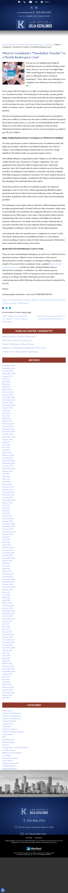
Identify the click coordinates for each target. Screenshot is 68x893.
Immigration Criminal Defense (15, 747)
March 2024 (7, 421)
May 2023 (6, 447)
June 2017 (6, 626)
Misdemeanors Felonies (12, 753)
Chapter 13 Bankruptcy (12, 716)
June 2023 (6, 445)
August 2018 (7, 589)
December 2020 (8, 524)
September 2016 (8, 647)
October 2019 (7, 555)
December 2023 (8, 429)
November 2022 (8, 463)
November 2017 (8, 613)
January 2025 (7, 395)
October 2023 (7, 434)
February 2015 (8, 687)
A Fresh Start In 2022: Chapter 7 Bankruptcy (20, 352)
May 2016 (6, 658)
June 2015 (6, 676)
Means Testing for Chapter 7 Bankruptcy (19, 336)
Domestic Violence (9, 729)
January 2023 (7, 458)
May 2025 (6, 384)
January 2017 (7, 637)
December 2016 (8, 640)
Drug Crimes (7, 734)
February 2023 (8, 455)
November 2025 (8, 368)
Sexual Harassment (10, 758)
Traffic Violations (9, 766)
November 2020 (8, 526)
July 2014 (6, 698)
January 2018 (7, 608)
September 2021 (8, 500)
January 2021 (7, 521)
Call (24, 2)
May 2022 (6, 479)
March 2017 (7, 632)
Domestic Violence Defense (13, 732)
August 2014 (7, 695)
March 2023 (7, 452)
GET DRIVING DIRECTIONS (35, 849)
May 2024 (6, 416)
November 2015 (8, 669)
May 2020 (6, 542)
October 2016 (7, 645)
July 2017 (5, 624)
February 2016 (8, 666)
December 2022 (8, 460)
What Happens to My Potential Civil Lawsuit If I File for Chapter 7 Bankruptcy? (15, 319)
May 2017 (6, 629)
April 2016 (6, 661)
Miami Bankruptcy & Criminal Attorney (16, 45)
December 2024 (8, 397)
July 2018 (6, 592)
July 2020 (6, 537)
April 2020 (6, 545)
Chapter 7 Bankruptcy (45, 45)
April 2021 (6, 513)
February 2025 (8, 392)
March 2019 (7, 571)
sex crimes (6, 755)
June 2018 (6, 595)
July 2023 (6, 442)
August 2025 (7, 376)
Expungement (8, 739)
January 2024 (7, 426)
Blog (34, 45)
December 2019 (8, 553)
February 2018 (8, 605)
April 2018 (6, 600)
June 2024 (6, 413)
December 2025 (8, 365)
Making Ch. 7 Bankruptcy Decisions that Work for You (24, 348)
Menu (46, 2)
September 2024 (9, 405)
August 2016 (7, 650)
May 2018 (6, 597)
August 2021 (7, 503)
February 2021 (8, 518)
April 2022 (6, 481)
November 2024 (8, 400)
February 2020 (8, 547)
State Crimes (7, 760)
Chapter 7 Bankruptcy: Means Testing (18, 344)
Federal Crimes (8, 742)
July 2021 (5, 505)
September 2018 (8, 587)
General (5, 745)
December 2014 (8, 692)
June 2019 (6, 566)
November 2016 (8, 642)
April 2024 (6, 418)
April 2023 (6, 450)
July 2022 (6, 474)
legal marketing (33, 854)
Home (19, 2)
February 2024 (8, 424)
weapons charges (9, 768)
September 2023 (9, 437)
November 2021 (8, 495)
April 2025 (6, 387)
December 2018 (8, 579)
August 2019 (7, 561)
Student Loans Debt (10, 763)
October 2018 (7, 584)
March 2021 (7, 516)
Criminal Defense (9, 721)
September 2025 (9, 373)
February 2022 (8, 487)
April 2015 (6, 682)
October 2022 (7, 466)
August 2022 (7, 471)
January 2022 (7, 489)
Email (30, 2)
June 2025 (6, 381)
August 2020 (7, 534)
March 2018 (7, 603)
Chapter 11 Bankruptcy (11, 713)
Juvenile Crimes (8, 750)
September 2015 (8, 671)
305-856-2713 (44, 12)
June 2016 (6, 655)
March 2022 (7, 484)
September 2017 (8, 619)
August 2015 (7, 674)
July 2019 (6, 563)
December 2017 (8, 611)
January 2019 (7, 576)
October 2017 (7, 616)
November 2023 (8, 431)
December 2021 (8, 492)
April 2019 (6, 568)
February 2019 (8, 574)
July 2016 (6, 653)
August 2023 (7, 439)
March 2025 (7, 389)
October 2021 (7, 497)
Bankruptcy (7, 710)
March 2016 (7, 663)
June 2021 (6, 508)
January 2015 (7, 690)
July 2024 (6, 410)
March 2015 (7, 684)
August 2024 (7, 408)
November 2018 (8, 582)
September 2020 (9, 532)
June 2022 (6, 476)
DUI (4, 737)
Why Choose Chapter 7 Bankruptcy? (17, 340)
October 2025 (7, 371)
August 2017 (7, 621)
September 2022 (8, 468)
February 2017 (8, 634)
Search (36, 2)
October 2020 (7, 529)
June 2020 (6, 539)
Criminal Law (7, 724)
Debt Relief (6, 726)
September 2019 (8, 558)
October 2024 (7, 402)
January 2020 (7, 550)
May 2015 (6, 679)
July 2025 (6, 379)
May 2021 (6, 510)
